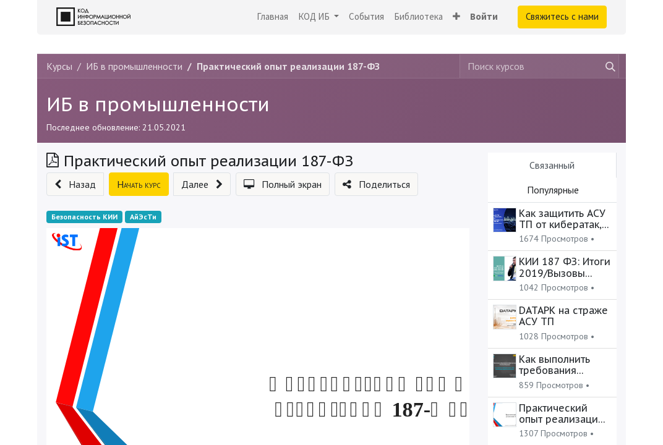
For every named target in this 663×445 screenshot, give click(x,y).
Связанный (552, 165)
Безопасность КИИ (84, 216)
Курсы (59, 66)
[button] (456, 17)
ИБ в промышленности (158, 104)
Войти (484, 16)
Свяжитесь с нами (562, 16)
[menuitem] (272, 17)
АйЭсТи (143, 216)
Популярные (553, 190)
